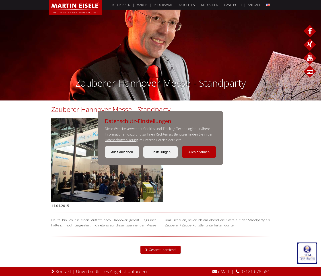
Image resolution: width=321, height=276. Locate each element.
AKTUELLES (187, 5)
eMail (220, 271)
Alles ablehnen (122, 152)
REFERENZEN (121, 5)
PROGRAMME (163, 5)
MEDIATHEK (209, 5)
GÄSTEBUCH (233, 5)
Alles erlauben (199, 152)
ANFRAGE (254, 5)
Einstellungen (160, 152)
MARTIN (142, 5)
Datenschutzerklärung (121, 140)
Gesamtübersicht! (160, 249)
